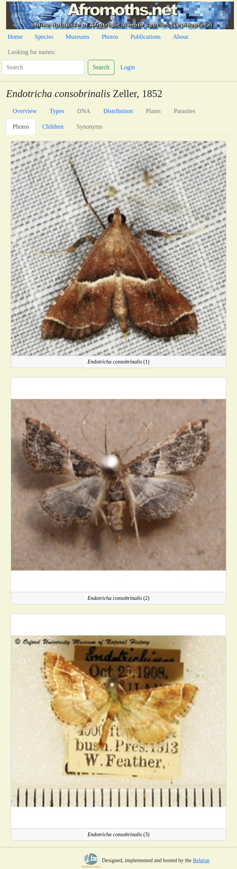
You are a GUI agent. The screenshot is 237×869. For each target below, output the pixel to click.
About (180, 36)
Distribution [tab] (118, 111)
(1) (118, 362)
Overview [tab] (25, 111)
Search (101, 67)
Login (128, 67)
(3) (118, 834)
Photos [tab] (21, 126)
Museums (77, 36)
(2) (118, 598)
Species (44, 36)
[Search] (43, 67)
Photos (110, 36)
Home (15, 36)
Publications (146, 36)
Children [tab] (53, 126)
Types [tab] (57, 111)
